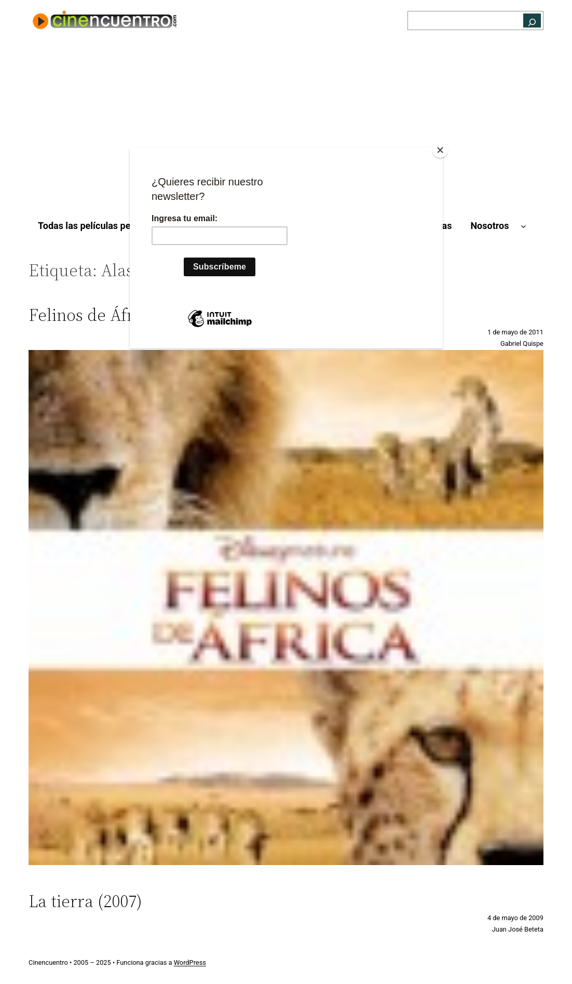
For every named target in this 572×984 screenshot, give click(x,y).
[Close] (440, 150)
